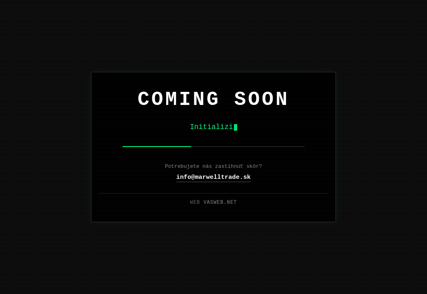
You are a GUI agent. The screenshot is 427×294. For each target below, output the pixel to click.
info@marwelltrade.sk (213, 177)
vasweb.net (220, 202)
